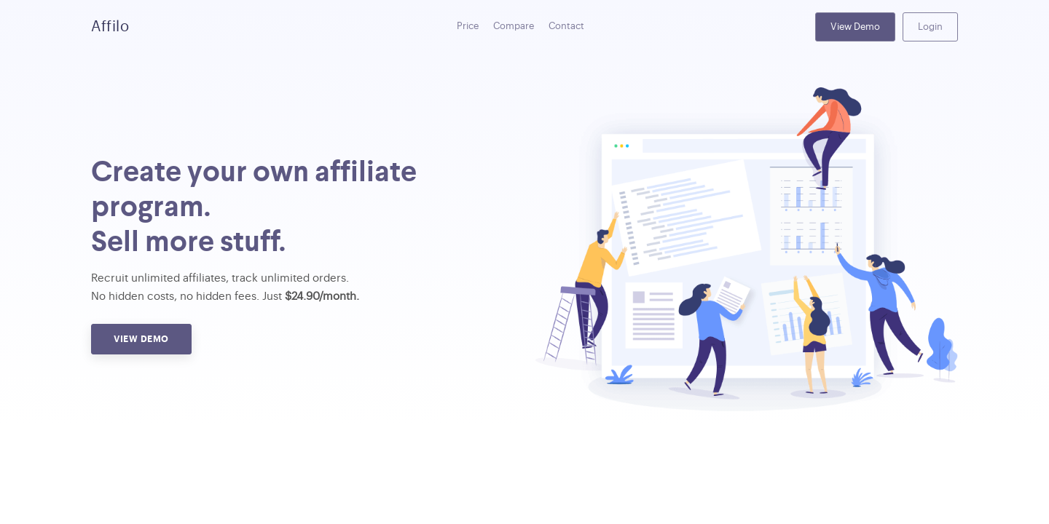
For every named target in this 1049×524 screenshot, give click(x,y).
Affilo (110, 27)
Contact (566, 26)
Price (468, 26)
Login (930, 26)
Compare (513, 26)
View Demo (855, 26)
